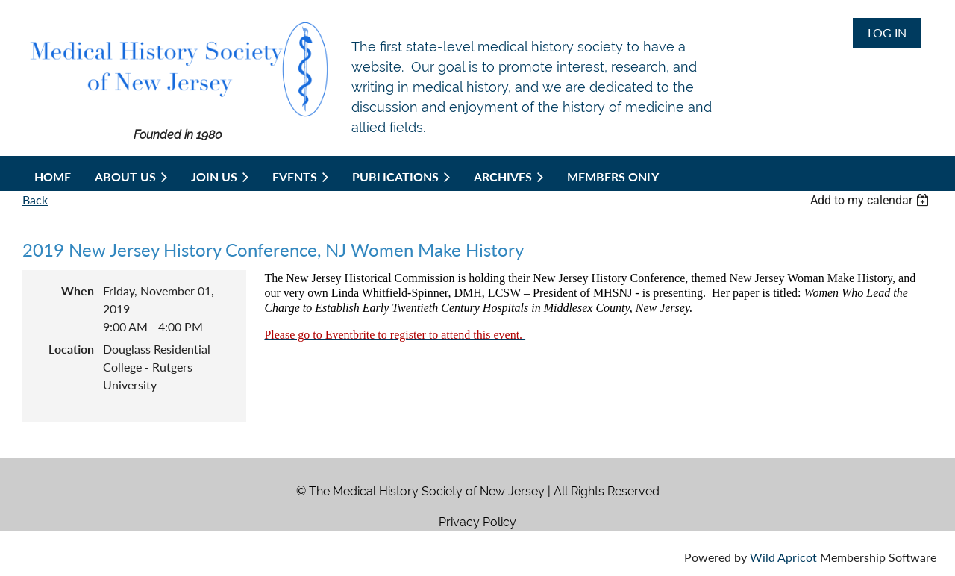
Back (35, 199)
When (77, 291)
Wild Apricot (783, 557)
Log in (887, 32)
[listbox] (871, 200)
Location (71, 349)
